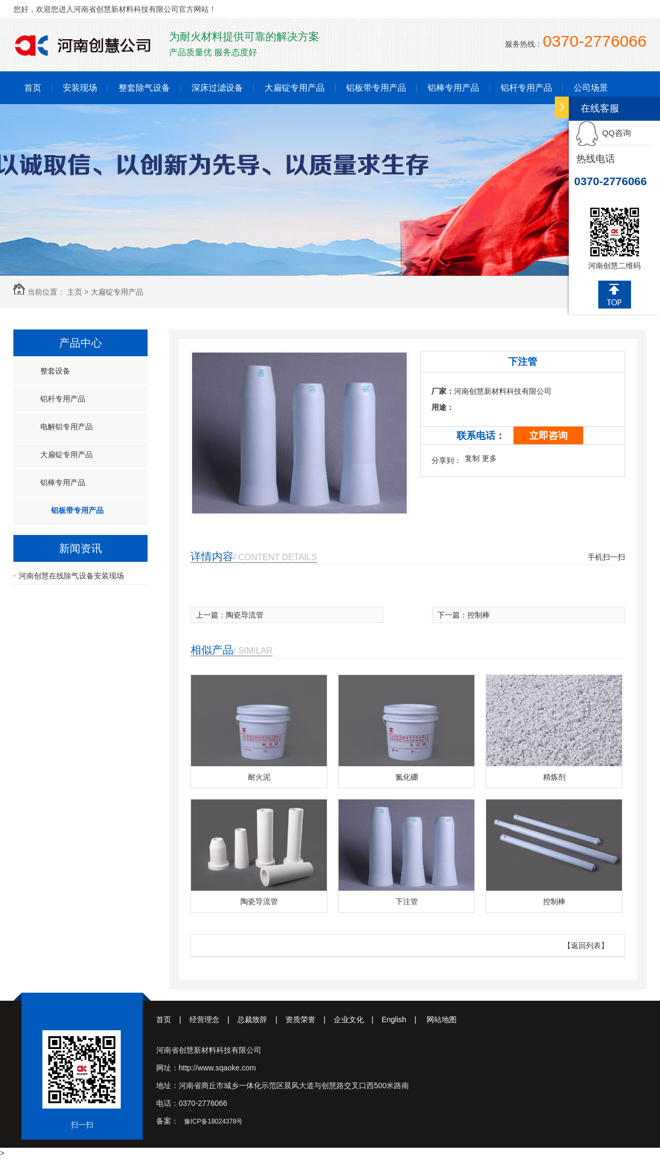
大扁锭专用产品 (295, 87)
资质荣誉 (309, 1019)
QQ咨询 (603, 132)
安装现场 (80, 87)
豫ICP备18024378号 (213, 1121)
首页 (32, 87)
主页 (74, 292)
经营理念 (213, 1019)
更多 (489, 458)
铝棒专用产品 (453, 87)
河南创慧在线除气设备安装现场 (71, 575)
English (403, 1019)
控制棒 (478, 615)
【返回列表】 (585, 945)
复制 (472, 458)
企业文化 (358, 1019)
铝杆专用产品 (526, 87)
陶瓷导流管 (244, 615)
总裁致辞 (261, 1019)
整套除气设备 (144, 87)
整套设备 (55, 370)
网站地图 (442, 1019)
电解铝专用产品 (66, 426)
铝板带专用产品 (376, 87)
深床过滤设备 (217, 87)
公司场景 (591, 87)
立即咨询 (548, 435)
